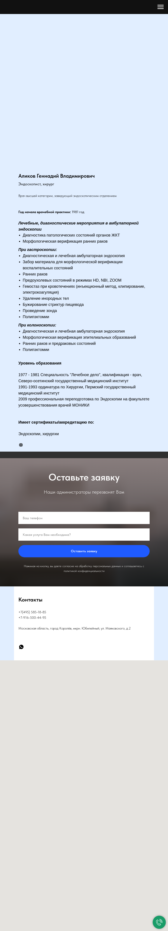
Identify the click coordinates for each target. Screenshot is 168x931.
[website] (20, 444)
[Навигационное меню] (161, 7)
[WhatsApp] (21, 647)
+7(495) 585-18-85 (32, 612)
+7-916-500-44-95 (32, 617)
